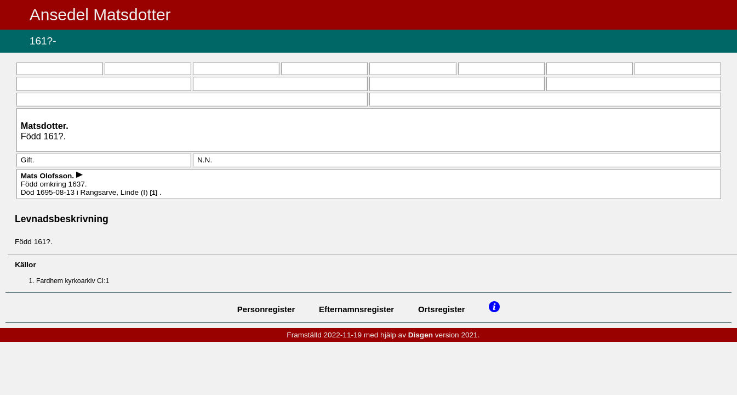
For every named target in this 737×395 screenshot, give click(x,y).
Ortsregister (441, 309)
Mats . (48, 176)
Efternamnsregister (356, 309)
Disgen (420, 335)
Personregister (266, 309)
